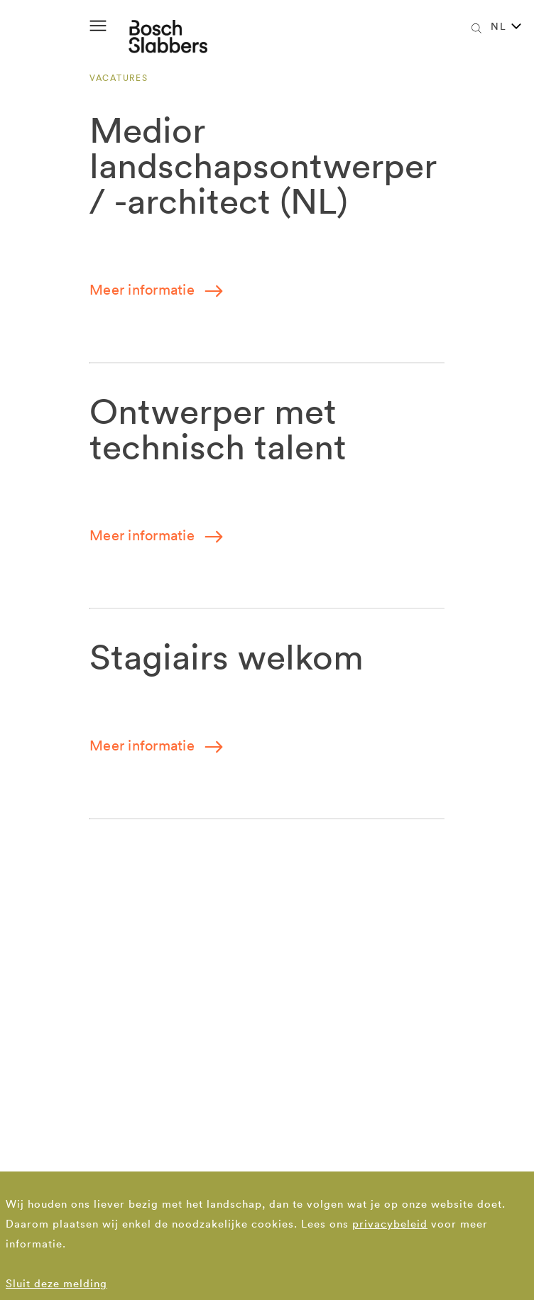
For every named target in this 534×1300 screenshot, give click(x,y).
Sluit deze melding (56, 1283)
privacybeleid (389, 1223)
